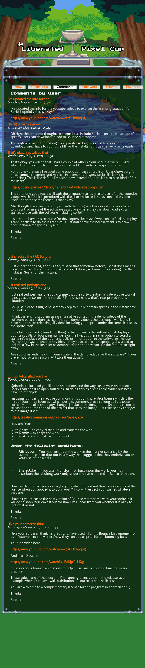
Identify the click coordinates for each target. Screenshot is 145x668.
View (18, 87)
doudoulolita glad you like (27, 376)
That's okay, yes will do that (27, 153)
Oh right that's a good (23, 124)
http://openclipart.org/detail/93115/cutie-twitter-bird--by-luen (57, 187)
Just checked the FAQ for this (29, 257)
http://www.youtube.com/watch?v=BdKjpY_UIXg (47, 562)
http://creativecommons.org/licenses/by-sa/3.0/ (47, 417)
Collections (39, 87)
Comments (67, 87)
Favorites (133, 87)
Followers (89, 87)
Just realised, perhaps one (26, 285)
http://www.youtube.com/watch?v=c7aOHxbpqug (48, 118)
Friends (111, 87)
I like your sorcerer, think (26, 524)
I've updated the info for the (28, 99)
